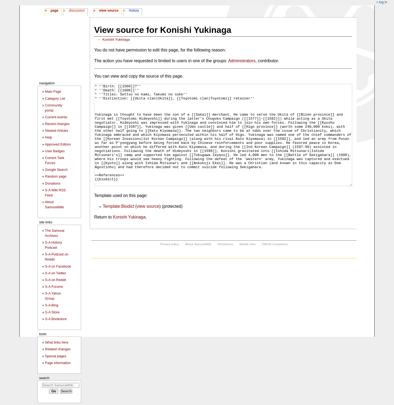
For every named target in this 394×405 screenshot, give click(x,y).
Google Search (56, 170)
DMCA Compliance (275, 264)
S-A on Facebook (58, 266)
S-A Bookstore (56, 319)
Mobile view (248, 264)
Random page (55, 176)
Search (44, 378)
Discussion (77, 10)
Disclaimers (225, 264)
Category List (55, 99)
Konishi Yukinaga (116, 39)
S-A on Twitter (55, 273)
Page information (58, 363)
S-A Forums (54, 287)
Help (48, 137)
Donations (52, 183)
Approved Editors (58, 144)
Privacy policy (169, 264)
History (134, 10)
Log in (383, 2)
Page (54, 10)
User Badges (55, 151)
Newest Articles (56, 131)
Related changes (58, 349)
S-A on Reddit (55, 280)
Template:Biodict (118, 226)
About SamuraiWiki (198, 264)
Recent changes (57, 124)
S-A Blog (51, 305)
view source (148, 226)
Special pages (55, 356)
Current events (56, 117)
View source (109, 10)
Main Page (53, 92)
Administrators (241, 60)
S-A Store (52, 312)
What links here (56, 342)
